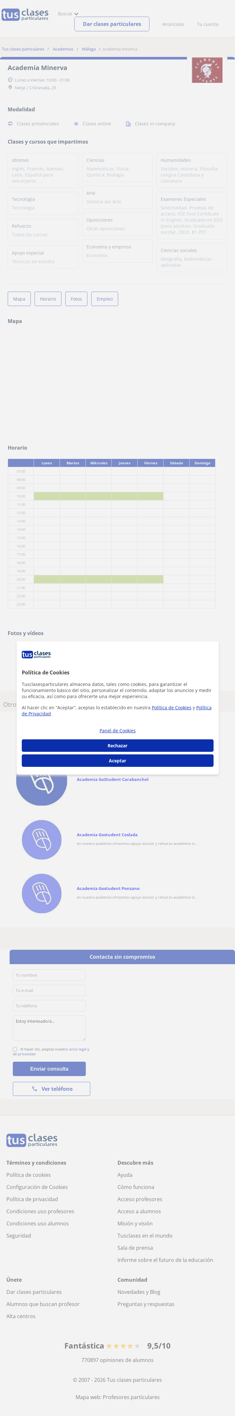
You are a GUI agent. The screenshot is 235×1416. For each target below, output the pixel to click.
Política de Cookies (171, 707)
